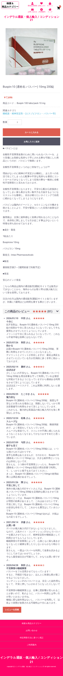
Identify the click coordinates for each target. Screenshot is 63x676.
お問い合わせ (31, 630)
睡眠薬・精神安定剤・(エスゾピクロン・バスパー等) (29, 113)
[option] (31, 52)
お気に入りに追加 (31, 141)
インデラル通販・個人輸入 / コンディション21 (31, 18)
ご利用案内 (31, 645)
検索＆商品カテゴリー (31, 623)
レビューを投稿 (12, 609)
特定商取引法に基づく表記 (31, 637)
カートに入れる (31, 132)
